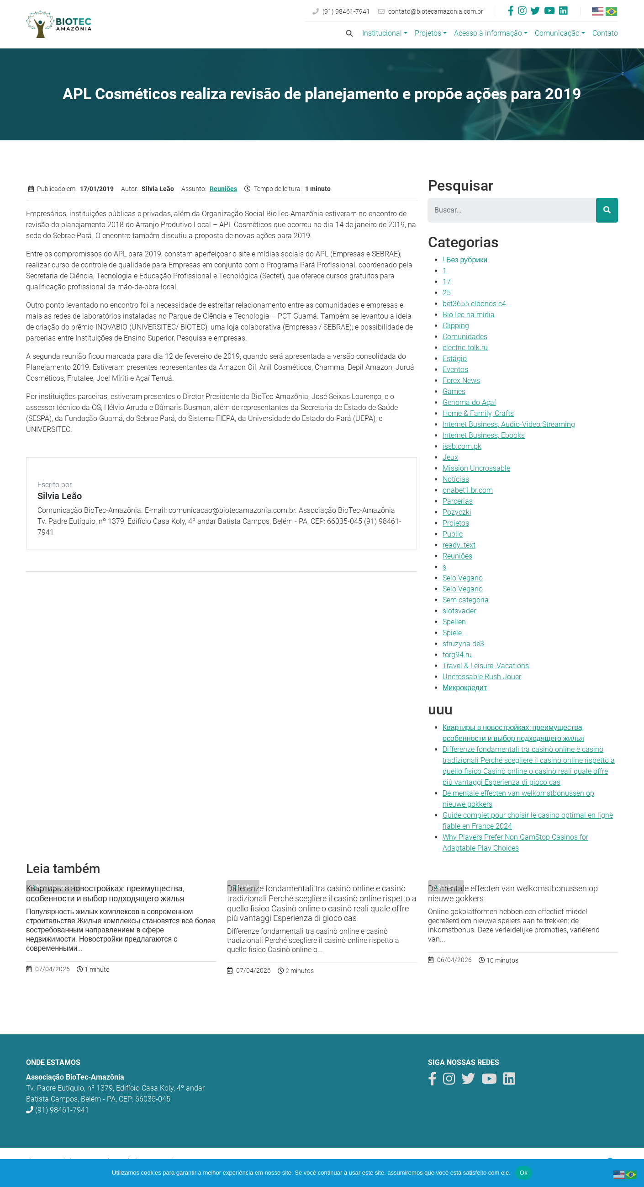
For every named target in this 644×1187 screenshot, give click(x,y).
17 (447, 281)
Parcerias (458, 501)
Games (454, 391)
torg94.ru (457, 654)
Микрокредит (465, 687)
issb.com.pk (462, 446)
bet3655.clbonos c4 (474, 303)
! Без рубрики (465, 259)
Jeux (450, 457)
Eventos (455, 369)
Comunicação (557, 33)
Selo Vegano (463, 578)
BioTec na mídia (469, 314)
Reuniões (223, 188)
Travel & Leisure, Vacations (486, 665)
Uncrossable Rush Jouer (482, 676)
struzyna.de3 (463, 643)
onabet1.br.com (468, 490)
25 (447, 292)
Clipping (456, 325)
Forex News (461, 380)
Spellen (454, 621)
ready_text (459, 545)
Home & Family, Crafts (478, 413)
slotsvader (459, 611)
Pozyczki (457, 512)
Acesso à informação (488, 33)
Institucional (382, 33)
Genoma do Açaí (469, 402)
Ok (524, 1172)
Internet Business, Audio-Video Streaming (509, 424)
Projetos (428, 33)
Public (453, 534)
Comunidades (465, 336)
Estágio (455, 358)
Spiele (452, 632)
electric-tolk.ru (465, 347)
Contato (605, 33)
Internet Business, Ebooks (484, 435)
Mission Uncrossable (476, 468)
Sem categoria (466, 600)
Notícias (456, 479)
